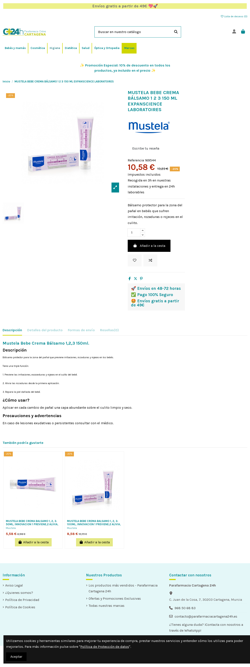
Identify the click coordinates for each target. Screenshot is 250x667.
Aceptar (16, 656)
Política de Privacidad (22, 600)
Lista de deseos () (233, 16)
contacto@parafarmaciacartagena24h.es (206, 616)
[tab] (109, 331)
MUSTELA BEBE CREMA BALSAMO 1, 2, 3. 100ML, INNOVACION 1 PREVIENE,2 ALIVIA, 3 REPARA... (94, 524)
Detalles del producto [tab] (45, 330)
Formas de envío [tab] (81, 330)
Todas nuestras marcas (106, 606)
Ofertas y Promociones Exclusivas (115, 598)
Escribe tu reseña (145, 148)
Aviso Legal (14, 585)
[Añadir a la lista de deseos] (135, 260)
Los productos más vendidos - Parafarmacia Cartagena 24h (123, 588)
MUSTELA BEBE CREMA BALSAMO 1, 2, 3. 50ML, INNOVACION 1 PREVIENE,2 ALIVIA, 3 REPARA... (32, 524)
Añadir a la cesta (149, 246)
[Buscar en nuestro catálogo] (176, 32)
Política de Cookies (20, 607)
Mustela (11, 528)
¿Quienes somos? (19, 593)
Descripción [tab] (12, 330)
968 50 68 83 (185, 608)
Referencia (136, 160)
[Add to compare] (150, 260)
